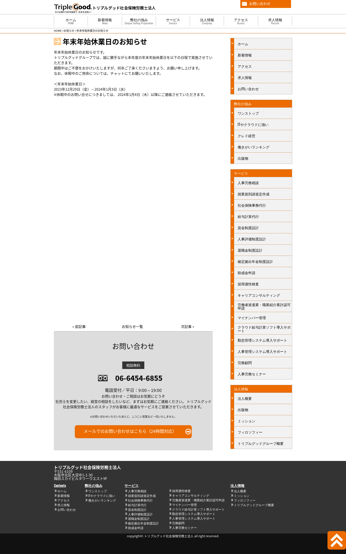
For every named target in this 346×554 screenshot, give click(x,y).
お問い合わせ (259, 3)
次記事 (186, 326)
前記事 (80, 326)
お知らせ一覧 (132, 326)
